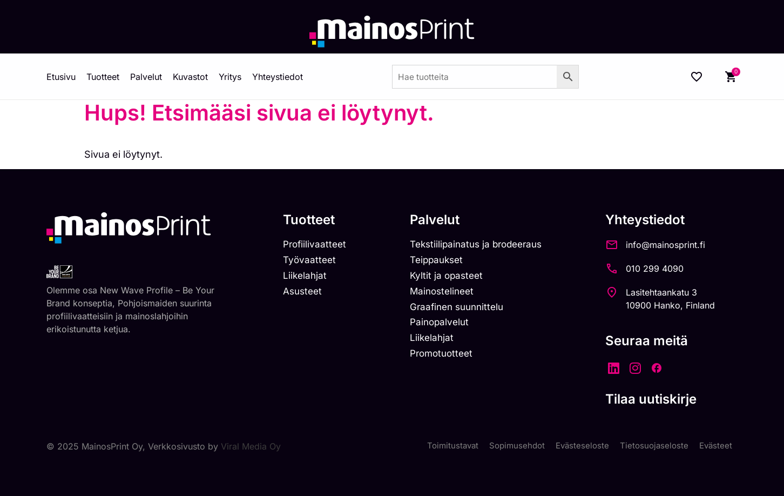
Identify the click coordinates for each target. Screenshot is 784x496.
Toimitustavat (443, 446)
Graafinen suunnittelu (463, 310)
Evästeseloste (577, 446)
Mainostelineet (447, 294)
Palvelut (146, 76)
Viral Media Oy (251, 446)
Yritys (230, 76)
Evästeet (715, 446)
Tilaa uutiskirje (663, 399)
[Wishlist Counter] (696, 76)
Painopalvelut (444, 326)
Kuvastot (190, 76)
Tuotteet (102, 76)
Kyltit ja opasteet (451, 278)
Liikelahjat (305, 278)
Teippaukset (441, 261)
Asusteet (304, 294)
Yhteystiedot (277, 76)
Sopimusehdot (510, 446)
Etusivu (61, 76)
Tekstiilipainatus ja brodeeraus (483, 245)
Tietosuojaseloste (651, 446)
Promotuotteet (447, 359)
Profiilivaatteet (316, 245)
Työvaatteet (310, 261)
